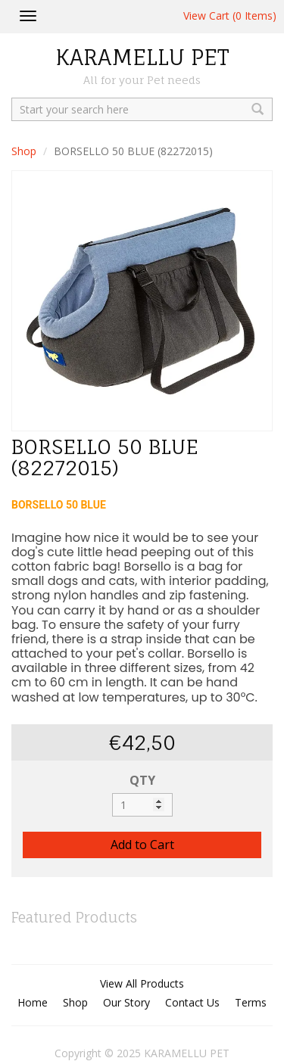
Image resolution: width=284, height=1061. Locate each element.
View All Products (142, 983)
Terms (251, 1002)
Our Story (126, 1002)
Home (32, 1002)
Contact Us (192, 1002)
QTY (142, 780)
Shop (23, 151)
